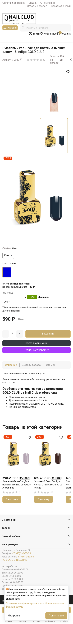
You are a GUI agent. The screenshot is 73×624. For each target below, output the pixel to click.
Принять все (56, 615)
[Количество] (12, 333)
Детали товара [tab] (31, 364)
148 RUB (32, 297)
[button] (36, 520)
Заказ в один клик (36, 343)
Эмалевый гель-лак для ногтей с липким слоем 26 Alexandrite (16, 484)
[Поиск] (45, 28)
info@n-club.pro (26, 556)
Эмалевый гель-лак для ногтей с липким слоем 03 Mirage (48, 484)
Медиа (32, 2)
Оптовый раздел (37, 6)
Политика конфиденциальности (25, 603)
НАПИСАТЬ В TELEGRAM (14, 560)
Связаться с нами (60, 6)
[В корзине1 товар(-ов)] (64, 33)
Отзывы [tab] (51, 364)
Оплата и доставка (13, 2)
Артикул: (7, 60)
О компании (47, 2)
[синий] (6, 272)
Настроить (14, 615)
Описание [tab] (11, 364)
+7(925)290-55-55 (21, 553)
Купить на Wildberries (36, 350)
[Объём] (8, 255)
